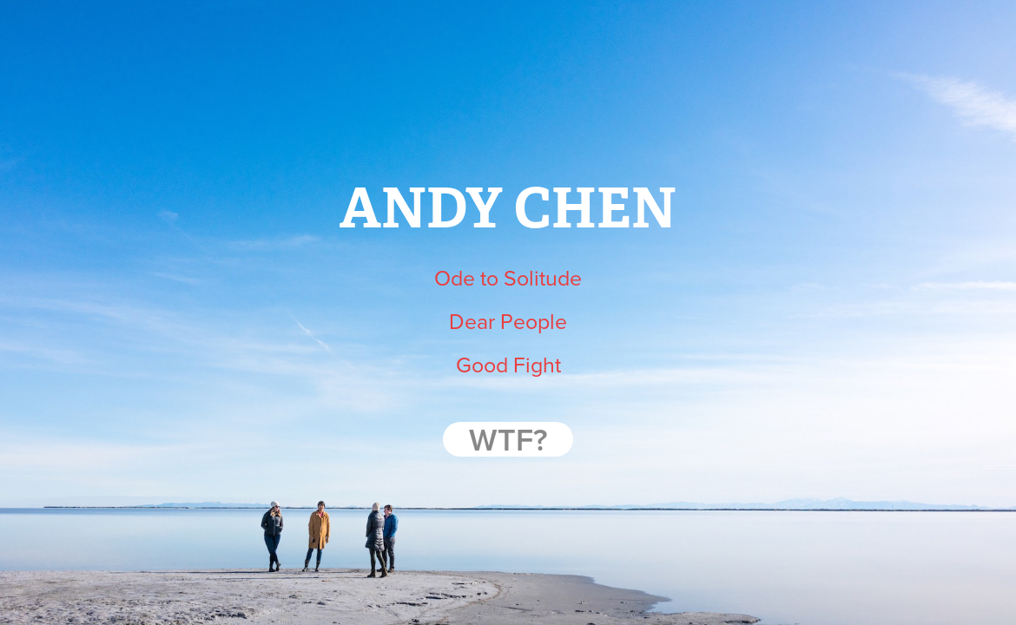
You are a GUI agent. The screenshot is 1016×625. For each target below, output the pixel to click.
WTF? (508, 439)
